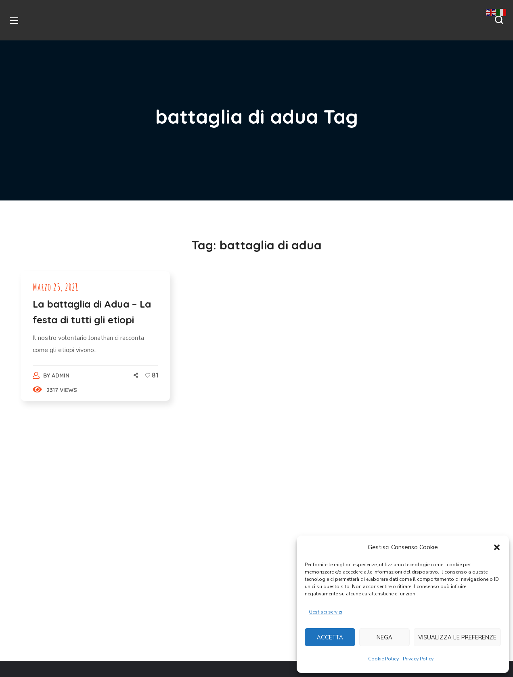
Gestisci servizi (325, 612)
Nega (384, 637)
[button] (497, 547)
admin (60, 375)
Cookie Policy (383, 659)
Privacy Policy (418, 659)
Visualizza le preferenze (457, 637)
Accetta (330, 637)
